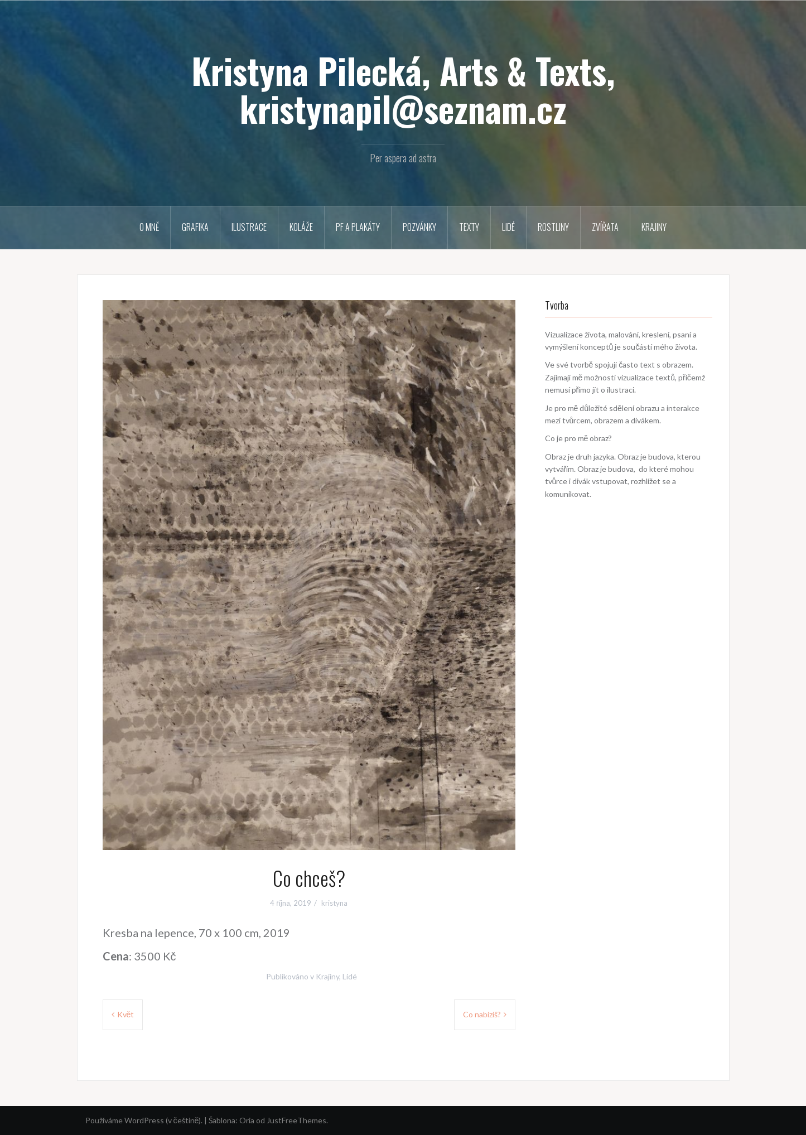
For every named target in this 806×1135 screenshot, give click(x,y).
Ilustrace (249, 227)
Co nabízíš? (482, 1014)
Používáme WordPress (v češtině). (144, 1120)
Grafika (195, 227)
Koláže (301, 227)
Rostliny (553, 227)
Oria (246, 1120)
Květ (125, 1014)
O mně (149, 227)
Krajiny (654, 227)
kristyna (334, 903)
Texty (469, 227)
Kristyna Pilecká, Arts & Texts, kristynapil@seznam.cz (403, 89)
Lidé (508, 227)
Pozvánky (419, 227)
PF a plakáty (358, 227)
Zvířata (605, 227)
